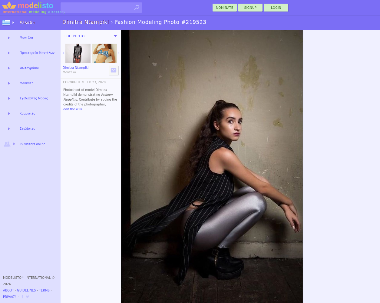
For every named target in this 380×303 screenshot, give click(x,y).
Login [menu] (276, 7)
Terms (44, 290)
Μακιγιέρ (27, 83)
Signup (250, 7)
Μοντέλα (26, 37)
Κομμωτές (27, 113)
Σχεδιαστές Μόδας (34, 98)
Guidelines (26, 290)
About (8, 290)
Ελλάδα (27, 23)
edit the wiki (72, 109)
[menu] (115, 36)
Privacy (9, 296)
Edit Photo (74, 36)
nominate (224, 7)
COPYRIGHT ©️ (73, 82)
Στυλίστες (27, 128)
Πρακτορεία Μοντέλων (37, 53)
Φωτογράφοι (29, 68)
